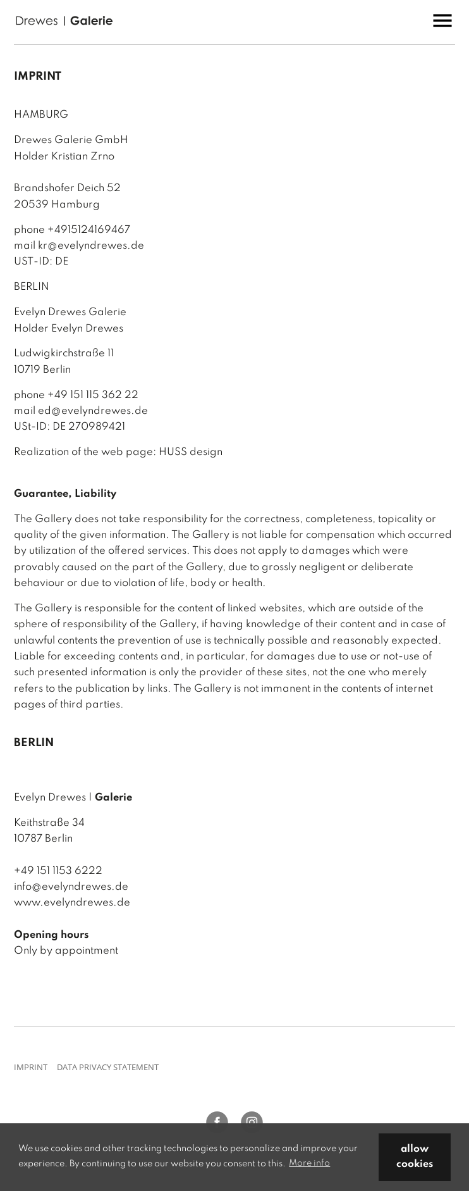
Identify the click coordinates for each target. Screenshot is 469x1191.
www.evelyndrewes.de (72, 902)
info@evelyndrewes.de (71, 887)
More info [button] (309, 1163)
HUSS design (190, 452)
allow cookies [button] (414, 1156)
